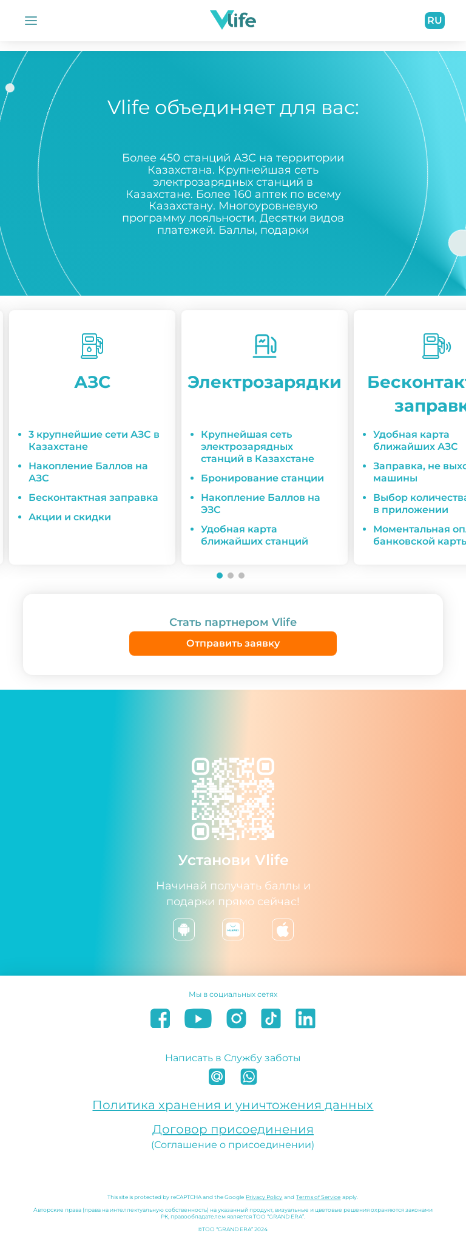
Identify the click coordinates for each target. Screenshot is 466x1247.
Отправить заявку (233, 643)
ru (434, 20)
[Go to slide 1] (220, 576)
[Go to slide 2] (231, 576)
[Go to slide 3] (241, 576)
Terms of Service (318, 1197)
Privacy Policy (264, 1197)
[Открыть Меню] (31, 20)
